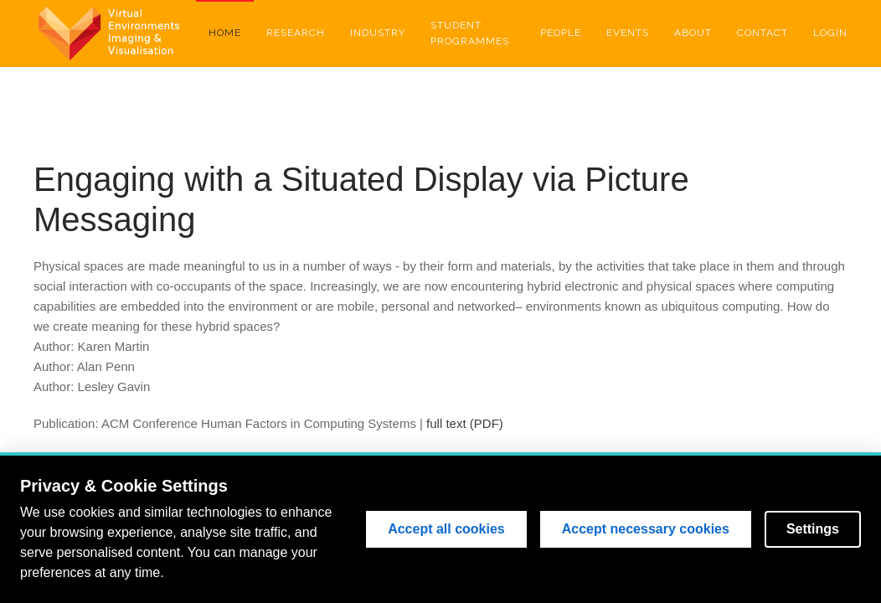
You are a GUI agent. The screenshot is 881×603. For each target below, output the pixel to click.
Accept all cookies (446, 529)
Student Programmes (469, 33)
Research (295, 33)
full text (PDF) (464, 423)
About (693, 33)
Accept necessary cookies (645, 529)
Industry (377, 33)
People (560, 33)
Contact (762, 33)
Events (627, 33)
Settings (812, 529)
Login (830, 33)
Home (225, 33)
